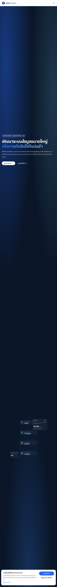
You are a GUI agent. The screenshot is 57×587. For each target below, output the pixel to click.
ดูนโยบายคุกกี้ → (7, 582)
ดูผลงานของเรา (8, 163)
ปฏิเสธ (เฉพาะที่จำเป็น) (46, 577)
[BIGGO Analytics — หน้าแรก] (9, 3)
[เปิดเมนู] (53, 3)
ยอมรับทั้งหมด (46, 573)
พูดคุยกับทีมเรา (23, 163)
